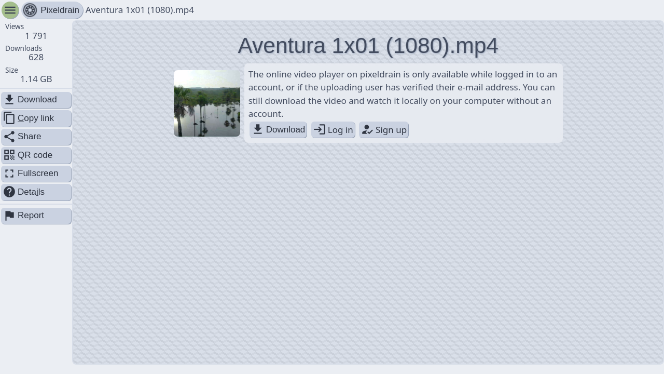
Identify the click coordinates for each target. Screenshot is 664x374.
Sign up (384, 130)
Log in (333, 130)
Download (278, 130)
